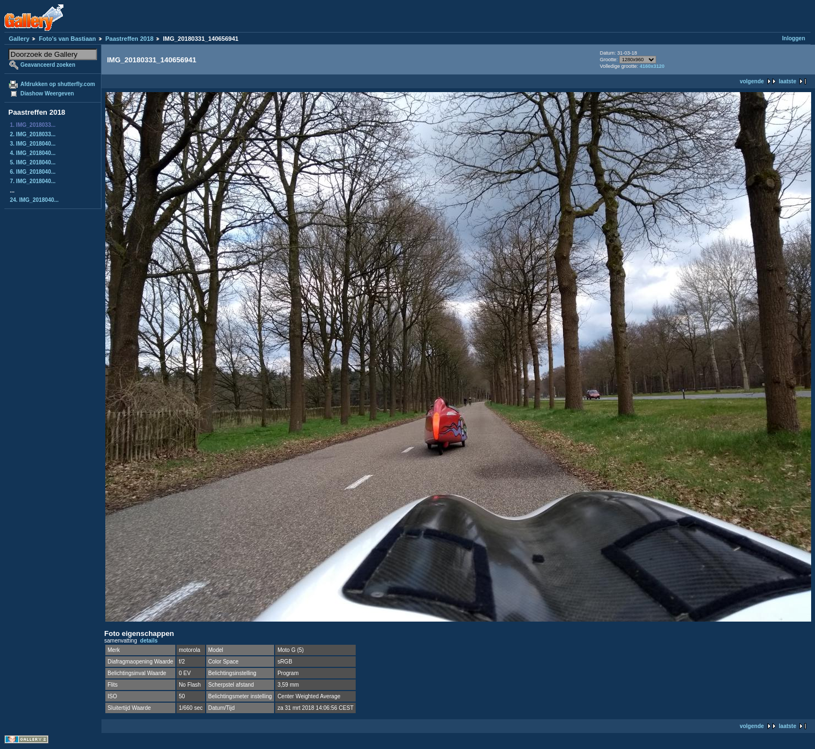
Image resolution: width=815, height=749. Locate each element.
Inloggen (793, 38)
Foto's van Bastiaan (67, 38)
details (149, 641)
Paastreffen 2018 (129, 38)
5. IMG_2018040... (33, 162)
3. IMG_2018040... (33, 144)
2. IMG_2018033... (33, 134)
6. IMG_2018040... (33, 172)
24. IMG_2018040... (34, 200)
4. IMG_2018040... (33, 153)
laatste (787, 81)
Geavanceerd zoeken (48, 65)
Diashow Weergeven (47, 93)
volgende (751, 81)
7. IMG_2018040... (33, 181)
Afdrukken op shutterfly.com (57, 84)
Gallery (19, 38)
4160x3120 (652, 66)
